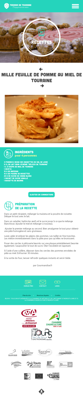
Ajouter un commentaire (41, 194)
